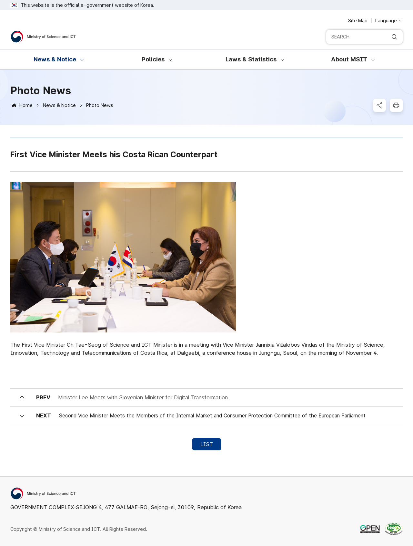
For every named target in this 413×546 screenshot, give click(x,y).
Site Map (358, 21)
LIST (206, 444)
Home (26, 105)
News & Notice (59, 105)
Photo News (99, 105)
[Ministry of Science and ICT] (43, 36)
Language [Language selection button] (386, 21)
